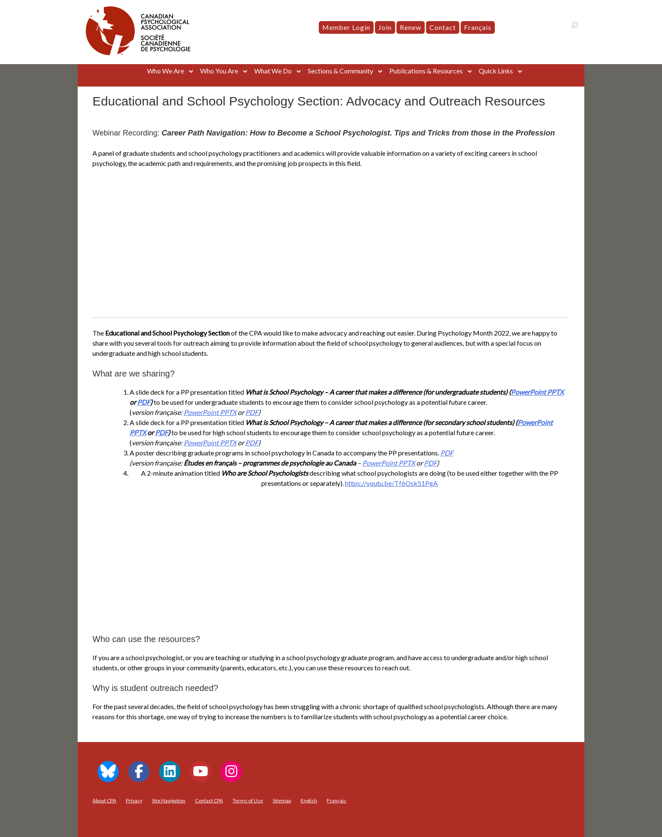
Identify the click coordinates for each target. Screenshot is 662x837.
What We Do (273, 71)
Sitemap (282, 800)
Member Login (346, 27)
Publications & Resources (426, 71)
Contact (442, 27)
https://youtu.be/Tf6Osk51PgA (391, 483)
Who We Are (165, 71)
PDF (143, 402)
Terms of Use (248, 800)
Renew (410, 27)
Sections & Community (340, 71)
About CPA (104, 800)
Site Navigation (168, 800)
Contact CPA (209, 800)
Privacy (134, 800)
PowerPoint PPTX (537, 392)
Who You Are (219, 71)
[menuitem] (477, 27)
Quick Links (496, 71)
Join (385, 27)
